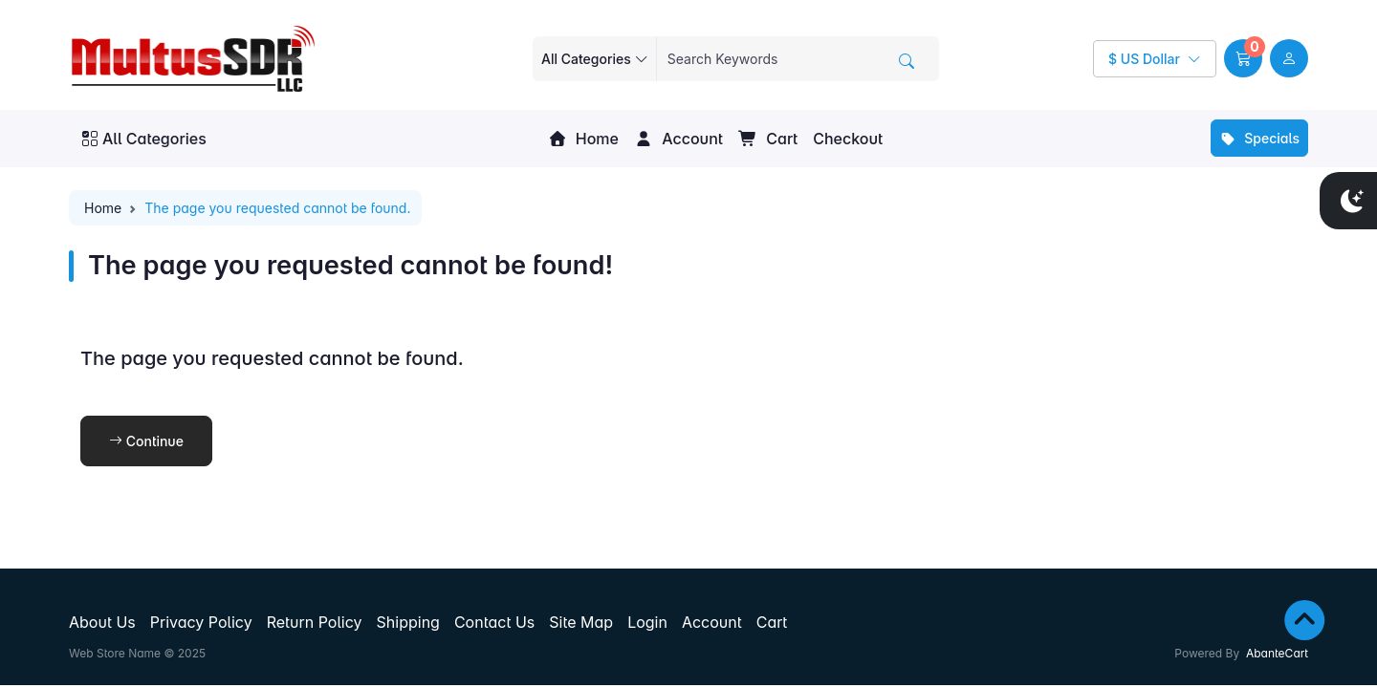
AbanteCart (1277, 653)
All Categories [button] (144, 138)
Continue (146, 441)
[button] (1243, 58)
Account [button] (678, 138)
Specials (1259, 138)
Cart (768, 138)
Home (583, 138)
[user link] (1289, 58)
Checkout (848, 138)
